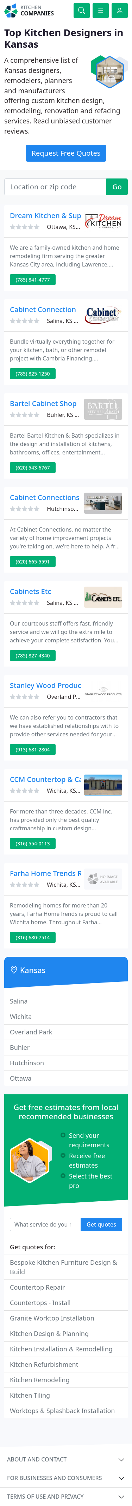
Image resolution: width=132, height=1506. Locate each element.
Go (117, 186)
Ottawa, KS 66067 (70, 227)
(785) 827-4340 (33, 655)
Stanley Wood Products (48, 685)
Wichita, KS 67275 (70, 885)
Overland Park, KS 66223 (79, 697)
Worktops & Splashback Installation (62, 1410)
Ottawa (20, 1078)
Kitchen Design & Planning (49, 1333)
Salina (19, 1001)
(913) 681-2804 (33, 749)
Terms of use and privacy (45, 1496)
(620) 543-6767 (33, 467)
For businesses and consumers (54, 1478)
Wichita (21, 1016)
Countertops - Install (40, 1302)
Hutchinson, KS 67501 (75, 509)
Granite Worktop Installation (52, 1318)
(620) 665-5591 (33, 561)
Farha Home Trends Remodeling (64, 873)
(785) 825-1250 (33, 373)
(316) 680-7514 (33, 937)
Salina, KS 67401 (68, 321)
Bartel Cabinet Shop (43, 403)
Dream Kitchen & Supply (50, 215)
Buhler (20, 1047)
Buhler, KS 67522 (68, 415)
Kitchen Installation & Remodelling (61, 1349)
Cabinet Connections (45, 497)
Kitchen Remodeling (40, 1380)
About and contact (37, 1459)
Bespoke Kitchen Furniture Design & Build (63, 1267)
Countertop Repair (37, 1287)
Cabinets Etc (30, 591)
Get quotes (101, 1224)
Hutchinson (27, 1063)
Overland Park (31, 1032)
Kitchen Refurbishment (44, 1364)
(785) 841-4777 (33, 279)
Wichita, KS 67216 (70, 791)
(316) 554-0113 (33, 843)
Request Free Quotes (66, 153)
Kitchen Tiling (30, 1395)
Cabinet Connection (43, 309)
